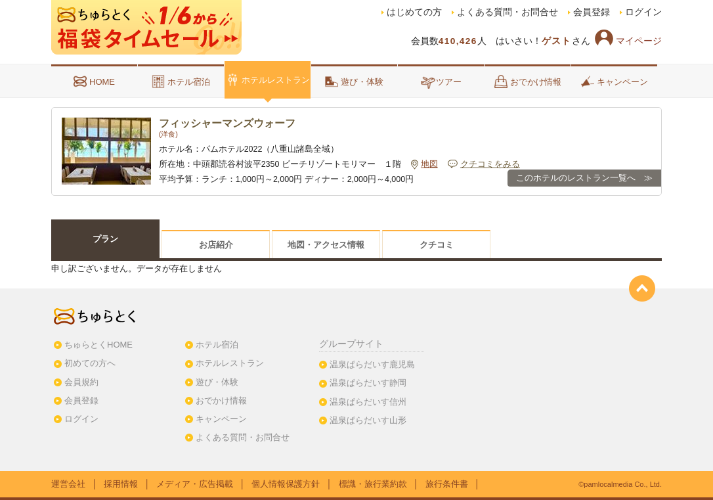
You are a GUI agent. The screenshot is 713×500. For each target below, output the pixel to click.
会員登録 (591, 12)
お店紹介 (216, 245)
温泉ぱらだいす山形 (368, 420)
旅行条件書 (446, 484)
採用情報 (121, 484)
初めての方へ (90, 363)
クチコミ (437, 245)
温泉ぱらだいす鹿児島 (372, 364)
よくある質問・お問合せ (507, 12)
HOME (94, 81)
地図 (429, 164)
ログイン (643, 12)
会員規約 (81, 382)
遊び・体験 (354, 81)
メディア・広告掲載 (194, 484)
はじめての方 (414, 12)
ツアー (441, 81)
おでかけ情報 (527, 81)
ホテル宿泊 (181, 81)
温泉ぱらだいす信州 (368, 402)
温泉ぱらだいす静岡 (368, 383)
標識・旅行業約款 (373, 484)
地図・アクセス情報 (326, 245)
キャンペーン (614, 81)
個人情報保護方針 (285, 484)
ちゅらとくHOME (98, 345)
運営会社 (68, 484)
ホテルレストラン (268, 79)
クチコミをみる (490, 164)
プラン (105, 239)
